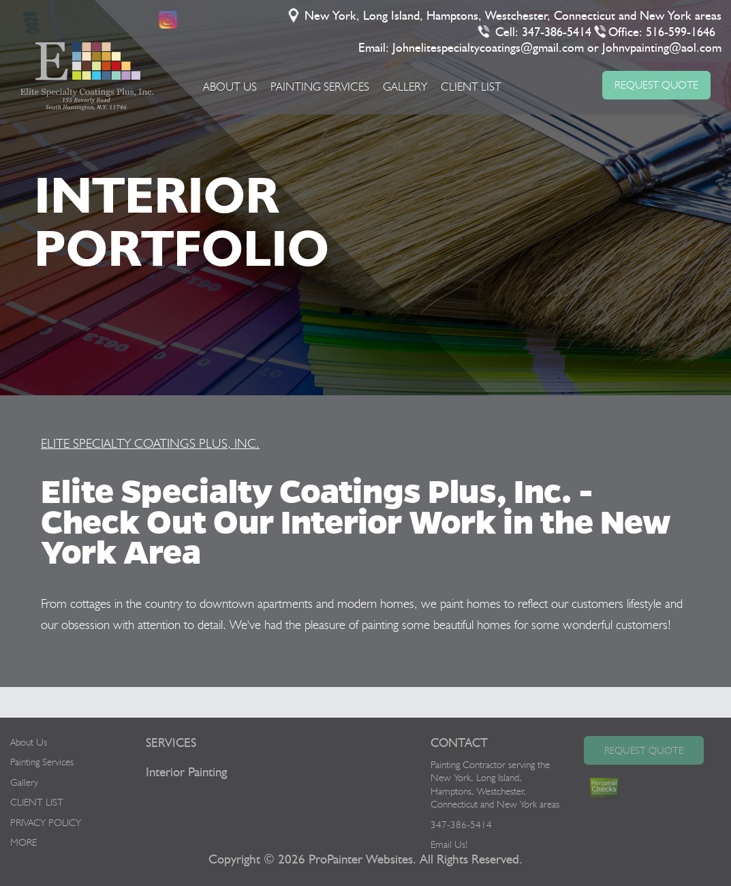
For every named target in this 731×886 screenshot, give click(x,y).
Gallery (405, 86)
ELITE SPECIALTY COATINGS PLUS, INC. (150, 443)
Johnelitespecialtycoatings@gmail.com (489, 48)
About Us (230, 86)
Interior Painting (186, 772)
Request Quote (643, 750)
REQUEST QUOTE (656, 84)
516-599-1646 (681, 33)
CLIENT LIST (471, 86)
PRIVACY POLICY (45, 822)
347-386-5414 (557, 33)
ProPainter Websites (361, 859)
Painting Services (319, 86)
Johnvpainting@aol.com (662, 48)
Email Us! (449, 844)
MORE (23, 842)
